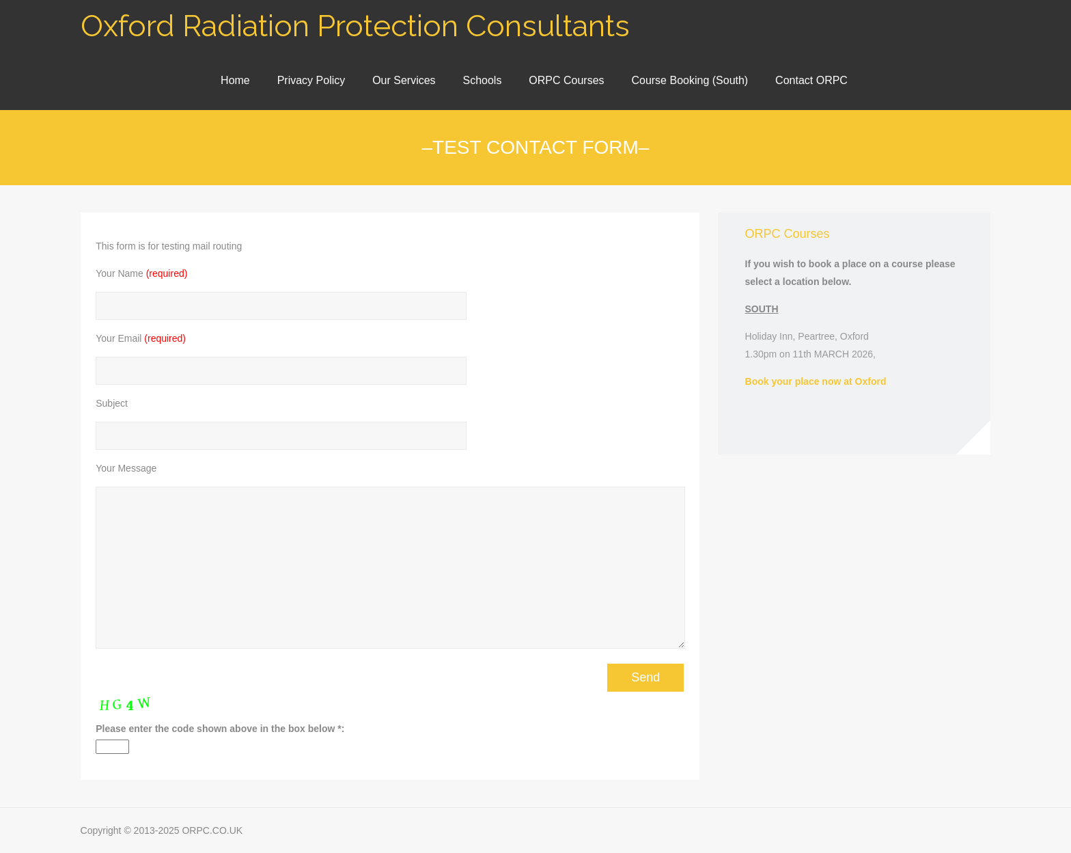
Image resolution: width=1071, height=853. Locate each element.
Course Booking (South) (689, 80)
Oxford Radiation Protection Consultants (355, 25)
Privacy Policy (311, 80)
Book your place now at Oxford (816, 381)
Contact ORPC (811, 80)
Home (235, 80)
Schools (481, 80)
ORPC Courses (566, 80)
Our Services (403, 80)
